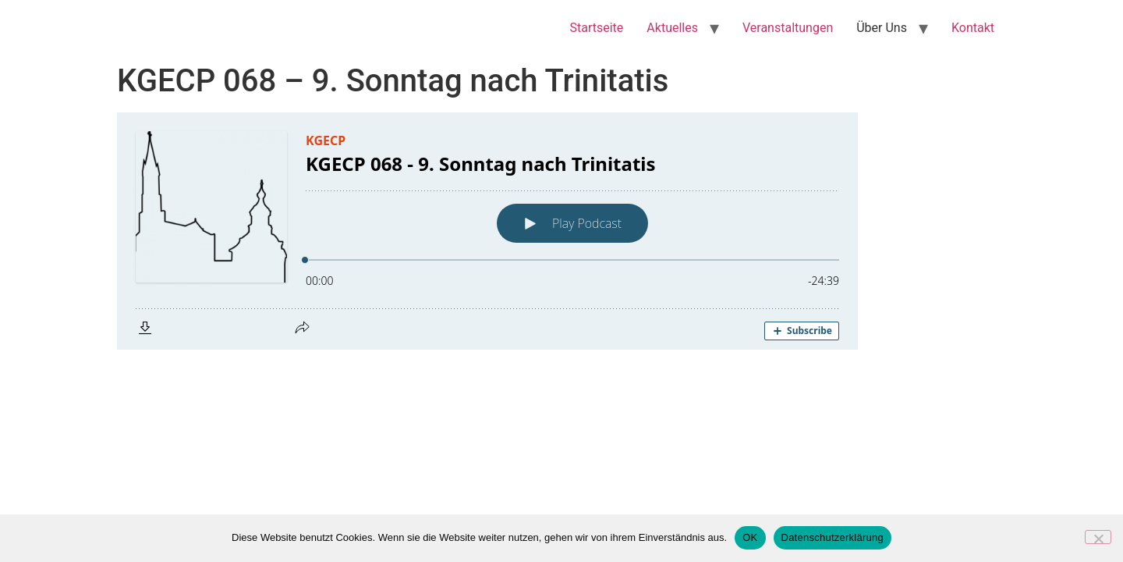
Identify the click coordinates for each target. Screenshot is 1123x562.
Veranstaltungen (787, 27)
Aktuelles (672, 27)
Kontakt (972, 27)
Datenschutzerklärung (832, 537)
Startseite (597, 27)
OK (749, 537)
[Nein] (1098, 537)
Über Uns (881, 27)
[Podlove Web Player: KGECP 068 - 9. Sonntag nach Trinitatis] (561, 231)
